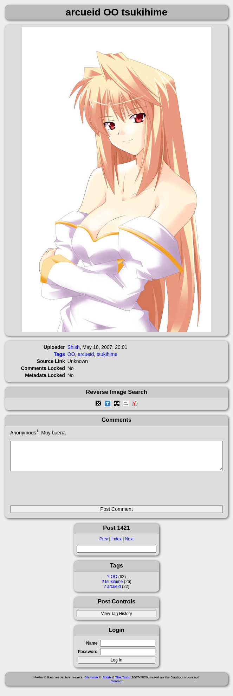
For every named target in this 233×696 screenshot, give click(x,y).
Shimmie (91, 682)
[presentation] (63, 491)
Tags (59, 354)
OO (114, 581)
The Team (122, 682)
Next (129, 544)
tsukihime (114, 586)
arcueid (114, 591)
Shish (73, 347)
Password (87, 656)
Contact (117, 686)
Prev (103, 544)
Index (116, 544)
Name (91, 648)
